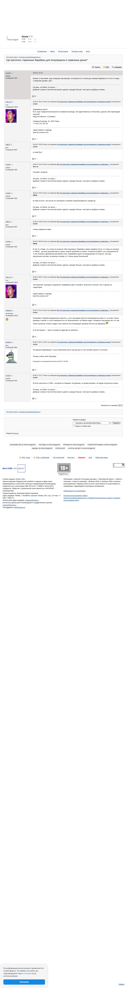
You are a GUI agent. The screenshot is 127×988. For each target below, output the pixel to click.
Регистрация (63, 51)
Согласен (24, 982)
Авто (16, 57)
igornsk (16, 433)
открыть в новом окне (82, 426)
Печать (96, 67)
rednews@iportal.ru (32, 500)
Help (90, 457)
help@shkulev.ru (19, 507)
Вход (88, 51)
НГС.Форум (10, 57)
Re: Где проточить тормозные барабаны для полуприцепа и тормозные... (83, 164)
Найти (52, 51)
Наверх (121, 984)
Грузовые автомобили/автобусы (29, 57)
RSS (106, 67)
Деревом (117, 67)
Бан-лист (71, 457)
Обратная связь (101, 457)
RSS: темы (26, 457)
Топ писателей (58, 457)
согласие (27, 973)
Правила (81, 457)
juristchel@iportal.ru (9, 505)
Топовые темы (77, 51)
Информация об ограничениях (75, 491)
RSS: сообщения (42, 457)
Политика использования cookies (75, 496)
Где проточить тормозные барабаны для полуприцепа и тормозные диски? (84, 101)
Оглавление (42, 51)
